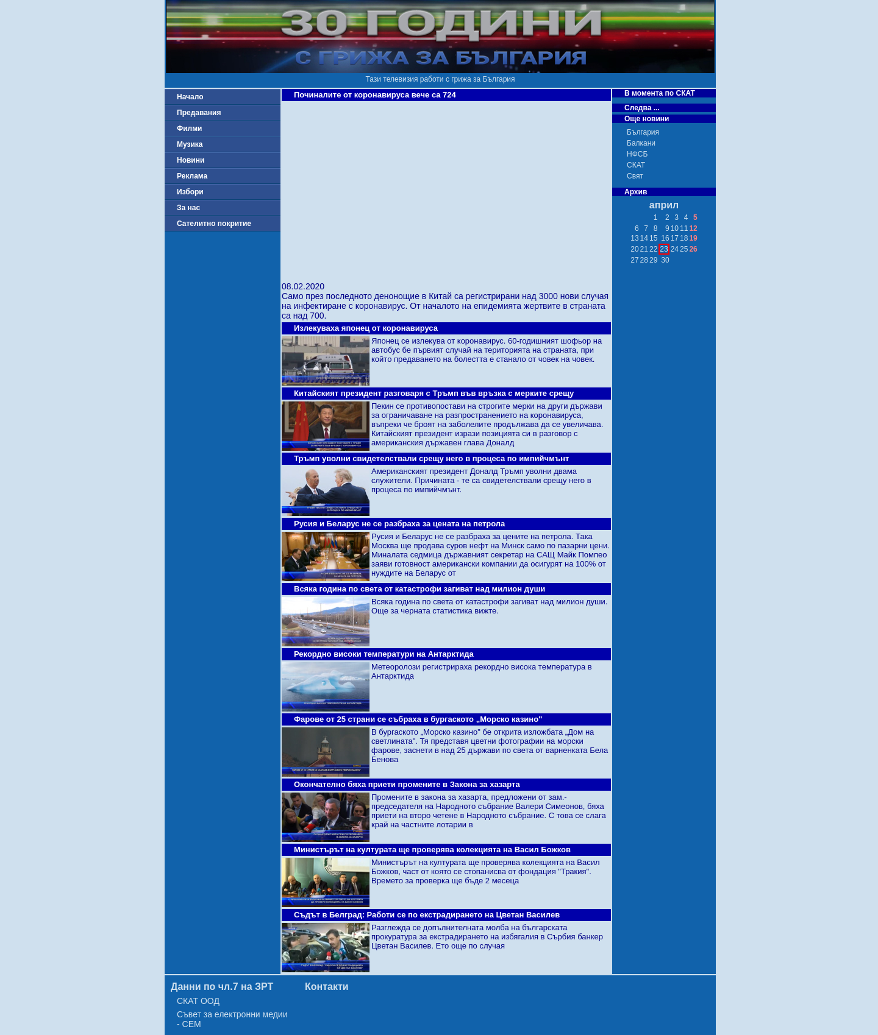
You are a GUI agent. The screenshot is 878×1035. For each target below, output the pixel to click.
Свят (635, 176)
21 (644, 249)
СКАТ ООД (198, 1001)
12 (693, 228)
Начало (190, 97)
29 (653, 260)
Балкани (641, 143)
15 (653, 238)
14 (644, 238)
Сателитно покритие (214, 223)
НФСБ (637, 154)
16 (665, 238)
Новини (190, 160)
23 (664, 249)
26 (693, 249)
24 (675, 249)
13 (634, 238)
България (643, 132)
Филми (189, 128)
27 (634, 260)
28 (644, 260)
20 (634, 249)
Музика (190, 144)
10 (675, 228)
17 (675, 238)
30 (665, 260)
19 (693, 238)
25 (684, 249)
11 (684, 228)
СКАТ (636, 165)
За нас (188, 207)
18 (684, 238)
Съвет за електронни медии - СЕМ (232, 1019)
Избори (190, 192)
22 (653, 249)
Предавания (199, 112)
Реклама (192, 176)
